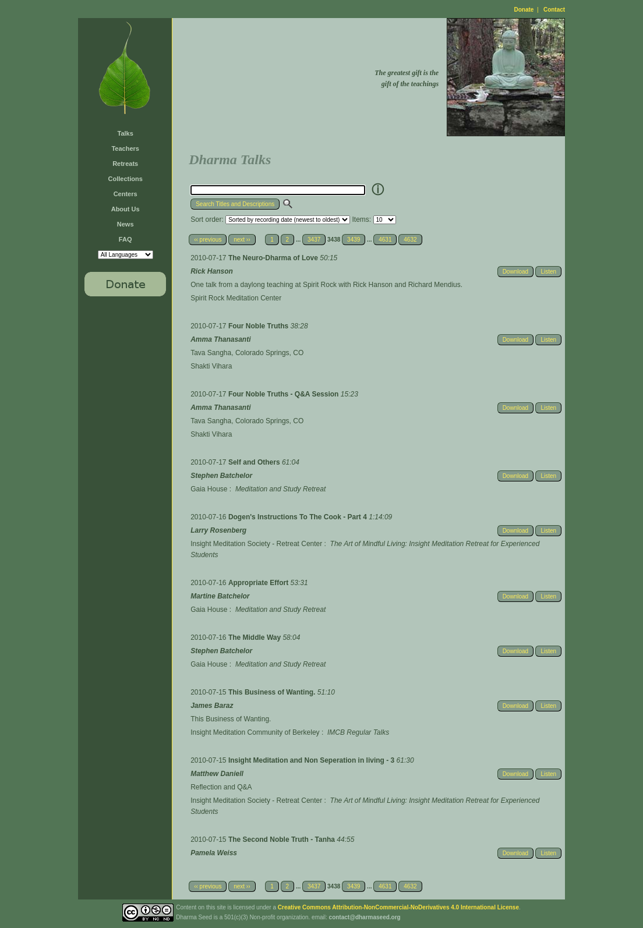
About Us (125, 209)
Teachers (125, 148)
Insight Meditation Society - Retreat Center (256, 544)
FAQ (125, 239)
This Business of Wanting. (272, 692)
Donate (524, 9)
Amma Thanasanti (220, 339)
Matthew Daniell (216, 774)
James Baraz (211, 706)
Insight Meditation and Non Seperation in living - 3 (312, 760)
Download (515, 271)
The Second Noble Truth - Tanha (282, 839)
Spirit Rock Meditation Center (235, 298)
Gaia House (208, 489)
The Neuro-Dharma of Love (274, 258)
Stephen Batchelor (221, 476)
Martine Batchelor (219, 596)
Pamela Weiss (213, 853)
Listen (548, 271)
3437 (314, 239)
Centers (125, 193)
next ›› (242, 239)
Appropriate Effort (259, 583)
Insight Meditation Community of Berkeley (254, 732)
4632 (410, 239)
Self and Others (255, 462)
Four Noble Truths (259, 326)
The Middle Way (255, 637)
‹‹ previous (207, 239)
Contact (554, 9)
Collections (125, 178)
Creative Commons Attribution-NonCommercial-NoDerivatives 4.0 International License (398, 907)
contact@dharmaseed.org (365, 917)
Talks (125, 133)
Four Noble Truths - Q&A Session (284, 394)
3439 (353, 239)
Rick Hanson (211, 271)
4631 (385, 239)
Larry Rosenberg (218, 530)
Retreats (125, 163)
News (125, 224)
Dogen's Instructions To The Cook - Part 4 (298, 517)
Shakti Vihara (211, 366)
